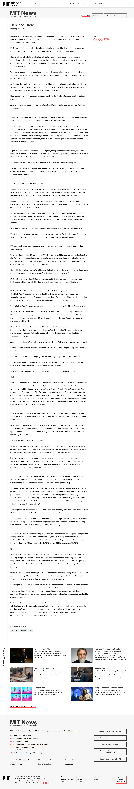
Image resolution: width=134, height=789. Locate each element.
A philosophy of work (103, 668)
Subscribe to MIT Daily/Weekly (110, 731)
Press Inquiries (16, 764)
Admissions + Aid (65, 4)
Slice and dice (39, 688)
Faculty (23, 630)
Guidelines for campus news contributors (110, 751)
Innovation (54, 4)
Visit (16, 781)
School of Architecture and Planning (26, 738)
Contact (40, 781)
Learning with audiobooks (44, 668)
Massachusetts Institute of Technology (27, 776)
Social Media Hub (34, 783)
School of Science (19, 750)
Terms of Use (69, 760)
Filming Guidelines (44, 764)
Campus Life (77, 4)
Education (37, 4)
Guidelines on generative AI (110, 759)
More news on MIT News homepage (23, 707)
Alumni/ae (14, 630)
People (29, 781)
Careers (34, 781)
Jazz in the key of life (42, 649)
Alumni (90, 4)
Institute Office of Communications (69, 731)
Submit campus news (110, 744)
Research (46, 4)
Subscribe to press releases (110, 738)
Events (24, 781)
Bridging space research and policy (109, 688)
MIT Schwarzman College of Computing (27, 753)
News (85, 4)
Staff (30, 630)
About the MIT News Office (20, 760)
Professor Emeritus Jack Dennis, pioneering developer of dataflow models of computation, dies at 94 (108, 651)
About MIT (98, 4)
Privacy (17, 783)
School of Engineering (21, 741)
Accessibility (24, 783)
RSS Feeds (69, 764)
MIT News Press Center (46, 760)
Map (20, 781)
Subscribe (86, 16)
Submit (124, 16)
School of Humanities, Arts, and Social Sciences (30, 744)
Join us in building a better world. (121, 779)
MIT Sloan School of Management (25, 747)
